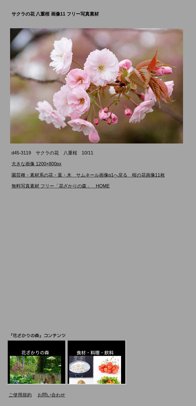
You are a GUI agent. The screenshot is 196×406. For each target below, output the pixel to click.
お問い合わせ (51, 394)
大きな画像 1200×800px (36, 163)
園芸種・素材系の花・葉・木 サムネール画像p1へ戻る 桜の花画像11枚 (88, 175)
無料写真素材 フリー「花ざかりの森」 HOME (61, 186)
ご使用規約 (20, 394)
